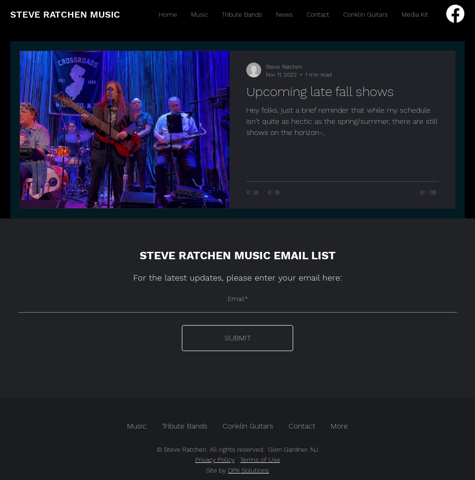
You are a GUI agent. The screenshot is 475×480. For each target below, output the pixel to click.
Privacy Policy (215, 459)
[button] (199, 14)
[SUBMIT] (237, 338)
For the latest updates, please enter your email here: (237, 278)
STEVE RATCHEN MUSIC (65, 14)
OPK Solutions (248, 470)
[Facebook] (455, 14)
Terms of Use (260, 459)
